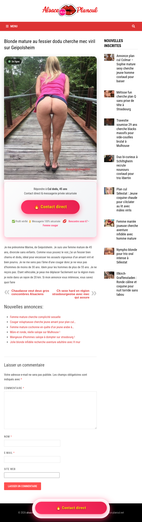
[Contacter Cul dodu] (50, 118)
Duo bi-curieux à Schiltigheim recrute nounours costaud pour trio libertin (127, 167)
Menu (12, 26)
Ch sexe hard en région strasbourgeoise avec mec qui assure (70, 294)
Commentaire (14, 388)
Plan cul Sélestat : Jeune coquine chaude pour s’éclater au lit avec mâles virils (126, 199)
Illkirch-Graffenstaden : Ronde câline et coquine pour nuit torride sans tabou (127, 284)
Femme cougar (50, 225)
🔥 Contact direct (50, 206)
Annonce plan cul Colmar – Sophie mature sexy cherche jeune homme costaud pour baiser (126, 68)
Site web (10, 469)
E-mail (9, 452)
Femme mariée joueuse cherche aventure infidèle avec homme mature (127, 229)
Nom (8, 436)
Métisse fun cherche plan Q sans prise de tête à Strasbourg (126, 100)
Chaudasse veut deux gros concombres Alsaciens (30, 292)
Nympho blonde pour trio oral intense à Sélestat (126, 256)
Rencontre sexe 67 (78, 221)
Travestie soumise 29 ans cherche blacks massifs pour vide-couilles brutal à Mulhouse (126, 133)
